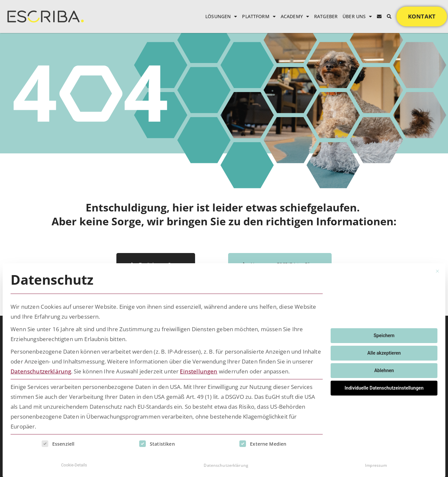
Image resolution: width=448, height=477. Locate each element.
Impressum (376, 464)
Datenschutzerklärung (41, 370)
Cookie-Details (74, 464)
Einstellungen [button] (198, 370)
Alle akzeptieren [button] (384, 351)
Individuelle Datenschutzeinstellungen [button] (384, 386)
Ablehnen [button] (384, 369)
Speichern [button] (384, 334)
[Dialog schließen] (437, 270)
